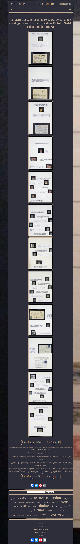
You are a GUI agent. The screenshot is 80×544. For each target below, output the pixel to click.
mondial (46, 502)
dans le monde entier (20, 511)
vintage (49, 511)
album (44, 514)
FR (42, 536)
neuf (67, 506)
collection (53, 498)
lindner (21, 515)
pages (66, 498)
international (57, 511)
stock (61, 507)
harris (38, 502)
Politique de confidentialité (41, 529)
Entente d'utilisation (40, 532)
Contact (41, 526)
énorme (30, 511)
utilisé (54, 506)
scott (23, 506)
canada (65, 511)
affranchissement (30, 502)
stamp (64, 501)
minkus (29, 515)
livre (35, 506)
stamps (13, 515)
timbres (39, 498)
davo (29, 507)
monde (15, 506)
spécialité (36, 515)
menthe (22, 498)
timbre (44, 506)
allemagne (21, 502)
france (61, 514)
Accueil (41, 523)
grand (13, 499)
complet (55, 502)
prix (53, 514)
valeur (68, 515)
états (30, 499)
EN (39, 536)
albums (39, 510)
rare (14, 502)
